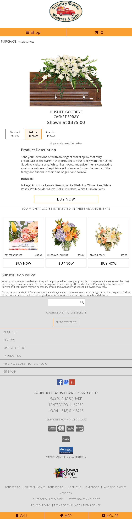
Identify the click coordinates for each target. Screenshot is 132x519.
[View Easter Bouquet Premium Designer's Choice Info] (23, 235)
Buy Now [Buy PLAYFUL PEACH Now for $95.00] (108, 263)
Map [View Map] (66, 515)
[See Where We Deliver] (66, 322)
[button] (66, 450)
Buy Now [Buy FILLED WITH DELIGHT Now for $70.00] (66, 263)
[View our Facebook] (60, 384)
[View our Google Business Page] (66, 384)
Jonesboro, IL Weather (47, 499)
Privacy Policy (41, 505)
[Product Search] (66, 302)
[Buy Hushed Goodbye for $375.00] (66, 199)
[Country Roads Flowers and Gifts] (66, 23)
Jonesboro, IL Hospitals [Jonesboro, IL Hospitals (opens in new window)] (65, 487)
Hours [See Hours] (110, 515)
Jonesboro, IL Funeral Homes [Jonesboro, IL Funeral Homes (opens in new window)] (25, 487)
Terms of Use (92, 505)
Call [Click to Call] (22, 515)
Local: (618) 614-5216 (66, 410)
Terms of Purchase (67, 505)
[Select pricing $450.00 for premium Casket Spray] (51, 134)
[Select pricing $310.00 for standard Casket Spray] (15, 134)
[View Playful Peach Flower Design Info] (108, 235)
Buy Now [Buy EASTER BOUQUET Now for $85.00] (23, 263)
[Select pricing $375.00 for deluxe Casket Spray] (33, 134)
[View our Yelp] (72, 384)
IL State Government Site (83, 499)
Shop (33, 32)
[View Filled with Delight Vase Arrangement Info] (66, 235)
